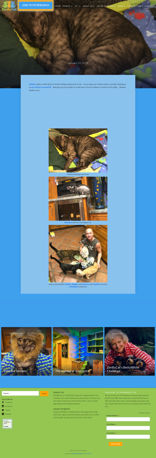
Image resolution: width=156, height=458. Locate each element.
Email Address (113, 415)
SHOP (140, 6)
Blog (120, 6)
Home (58, 6)
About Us (88, 6)
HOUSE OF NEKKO (105, 6)
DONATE (66, 6)
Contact (149, 6)
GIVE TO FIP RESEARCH (35, 5)
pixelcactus (88, 453)
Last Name (111, 433)
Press (130, 6)
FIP (76, 6)
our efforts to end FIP (41, 87)
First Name (111, 424)
